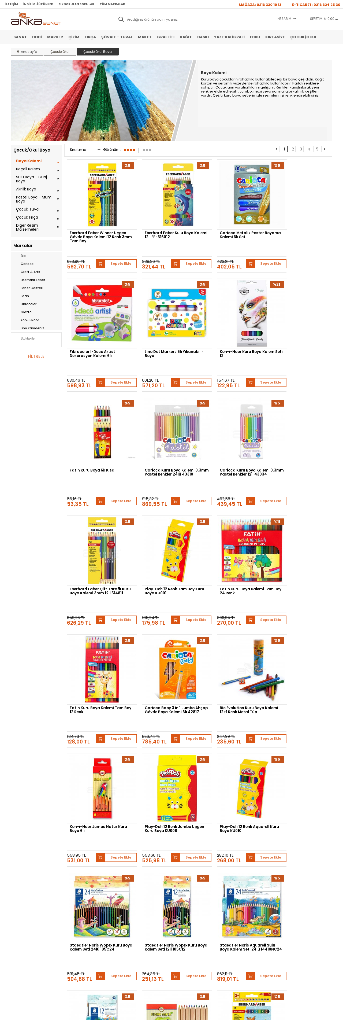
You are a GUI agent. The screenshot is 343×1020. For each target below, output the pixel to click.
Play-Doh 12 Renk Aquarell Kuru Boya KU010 (162, 641)
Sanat (20, 37)
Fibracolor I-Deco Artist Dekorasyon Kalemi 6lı (296, 228)
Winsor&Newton (133, 853)
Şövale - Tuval (117, 37)
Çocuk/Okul (303, 37)
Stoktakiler (24, 339)
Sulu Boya (20, 902)
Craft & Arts (26, 272)
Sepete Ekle (115, 248)
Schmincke (305, 849)
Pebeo (253, 853)
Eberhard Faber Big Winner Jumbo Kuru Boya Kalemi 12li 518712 (300, 746)
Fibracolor (24, 304)
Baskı (203, 37)
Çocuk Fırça (27, 217)
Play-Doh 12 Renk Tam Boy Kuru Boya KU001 (230, 434)
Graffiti (165, 37)
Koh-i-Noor (26, 320)
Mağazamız (182, 910)
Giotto (22, 312)
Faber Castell (28, 288)
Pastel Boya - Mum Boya (33, 199)
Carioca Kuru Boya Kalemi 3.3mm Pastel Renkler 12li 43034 (95, 436)
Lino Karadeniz (28, 328)
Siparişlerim (129, 926)
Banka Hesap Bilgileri (82, 902)
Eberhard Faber (29, 280)
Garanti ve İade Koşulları (84, 918)
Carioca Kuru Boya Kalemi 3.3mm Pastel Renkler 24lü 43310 (298, 333)
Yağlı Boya (21, 918)
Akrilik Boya (26, 189)
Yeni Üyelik (128, 902)
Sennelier (234, 853)
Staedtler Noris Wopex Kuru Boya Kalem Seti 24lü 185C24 (233, 641)
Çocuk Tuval (27, 209)
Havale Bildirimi (132, 918)
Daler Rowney (166, 853)
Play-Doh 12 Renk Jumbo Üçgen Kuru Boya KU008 (93, 641)
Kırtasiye (275, 37)
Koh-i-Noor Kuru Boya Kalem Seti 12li (165, 331)
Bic (19, 256)
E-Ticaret (155, 1013)
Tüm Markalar (112, 4)
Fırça (90, 37)
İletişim (11, 4)
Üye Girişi (128, 910)
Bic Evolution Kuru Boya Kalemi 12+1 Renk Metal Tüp (231, 538)
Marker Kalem (23, 926)
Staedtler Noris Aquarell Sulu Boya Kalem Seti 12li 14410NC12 (165, 746)
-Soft (141, 1013)
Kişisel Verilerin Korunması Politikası (86, 928)
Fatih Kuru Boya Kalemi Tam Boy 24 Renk (300, 434)
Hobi (37, 37)
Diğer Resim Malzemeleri (27, 227)
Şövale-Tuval (22, 934)
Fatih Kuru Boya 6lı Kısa (227, 329)
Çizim (73, 37)
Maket (145, 37)
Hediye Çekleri (184, 926)
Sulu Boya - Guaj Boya (31, 179)
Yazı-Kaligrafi (229, 37)
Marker (55, 37)
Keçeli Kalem (28, 169)
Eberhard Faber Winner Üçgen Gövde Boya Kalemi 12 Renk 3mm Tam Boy (98, 229)
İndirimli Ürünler (38, 4)
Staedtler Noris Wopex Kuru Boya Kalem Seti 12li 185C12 (300, 641)
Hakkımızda (182, 902)
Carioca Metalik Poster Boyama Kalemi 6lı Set (228, 228)
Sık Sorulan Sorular (76, 4)
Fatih (21, 296)
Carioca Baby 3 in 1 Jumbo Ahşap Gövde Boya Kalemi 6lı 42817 (165, 540)
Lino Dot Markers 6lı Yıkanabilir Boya (89, 331)
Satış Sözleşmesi (79, 910)
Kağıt (186, 37)
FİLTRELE (36, 356)
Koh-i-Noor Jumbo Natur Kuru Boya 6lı (297, 538)
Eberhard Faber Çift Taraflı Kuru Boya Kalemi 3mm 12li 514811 (163, 436)
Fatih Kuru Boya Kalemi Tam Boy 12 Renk (97, 538)
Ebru (255, 37)
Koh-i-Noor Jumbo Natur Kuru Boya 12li (229, 745)
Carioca (23, 264)
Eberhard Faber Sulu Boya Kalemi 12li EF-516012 (162, 228)
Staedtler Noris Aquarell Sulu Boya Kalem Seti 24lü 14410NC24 (98, 746)
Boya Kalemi (29, 161)
